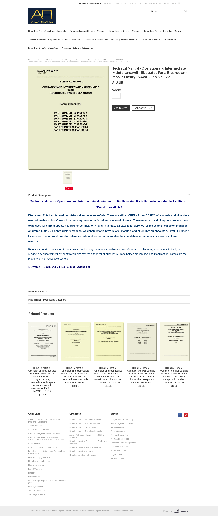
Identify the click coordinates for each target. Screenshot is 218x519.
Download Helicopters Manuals (124, 31)
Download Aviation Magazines (43, 48)
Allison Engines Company (122, 423)
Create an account (154, 3)
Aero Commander (118, 450)
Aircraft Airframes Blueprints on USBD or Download (54, 39)
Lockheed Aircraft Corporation (123, 443)
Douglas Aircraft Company (122, 419)
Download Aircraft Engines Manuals (87, 31)
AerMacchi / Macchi (119, 427)
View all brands (117, 458)
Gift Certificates (121, 3)
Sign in (142, 3)
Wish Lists (133, 3)
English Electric (117, 454)
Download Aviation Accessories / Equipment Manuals (110, 39)
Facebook (180, 415)
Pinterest (186, 415)
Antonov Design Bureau (121, 435)
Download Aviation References (77, 48)
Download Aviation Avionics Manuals (159, 39)
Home (30, 60)
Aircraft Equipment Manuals (99, 60)
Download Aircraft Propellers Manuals (163, 31)
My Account (108, 3)
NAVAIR (119, 60)
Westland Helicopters (120, 439)
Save (70, 189)
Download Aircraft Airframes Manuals (47, 31)
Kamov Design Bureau (120, 447)
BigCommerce (182, 511)
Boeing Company (118, 431)
